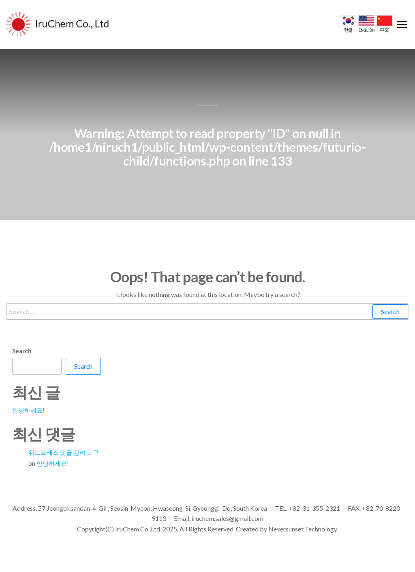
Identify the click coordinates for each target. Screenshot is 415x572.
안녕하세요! (28, 410)
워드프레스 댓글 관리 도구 (63, 452)
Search (22, 351)
